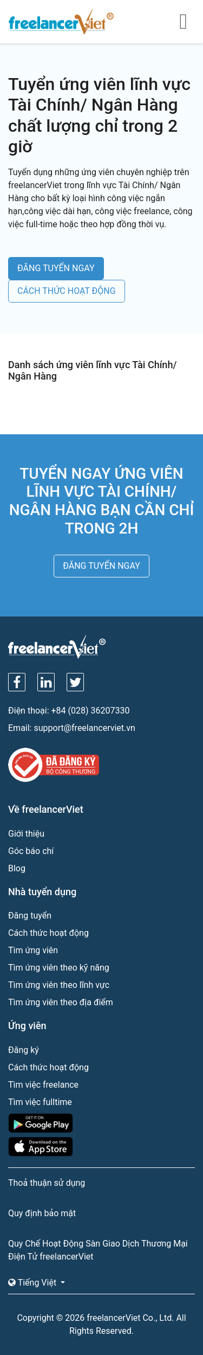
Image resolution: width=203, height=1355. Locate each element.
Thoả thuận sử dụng (46, 1183)
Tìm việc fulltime (40, 1102)
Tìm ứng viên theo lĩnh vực (58, 985)
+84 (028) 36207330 (90, 710)
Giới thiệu (26, 834)
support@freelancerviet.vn (84, 728)
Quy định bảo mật (42, 1213)
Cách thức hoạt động (48, 933)
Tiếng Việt (33, 1282)
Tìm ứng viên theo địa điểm (60, 1002)
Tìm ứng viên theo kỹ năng (58, 967)
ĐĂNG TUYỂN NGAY (56, 268)
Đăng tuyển (29, 915)
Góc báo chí (31, 851)
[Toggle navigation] (183, 21)
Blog (16, 868)
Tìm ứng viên (33, 950)
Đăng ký (23, 1050)
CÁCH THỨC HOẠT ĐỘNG (66, 291)
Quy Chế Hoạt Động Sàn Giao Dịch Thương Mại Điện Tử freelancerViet (98, 1250)
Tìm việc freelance (43, 1085)
